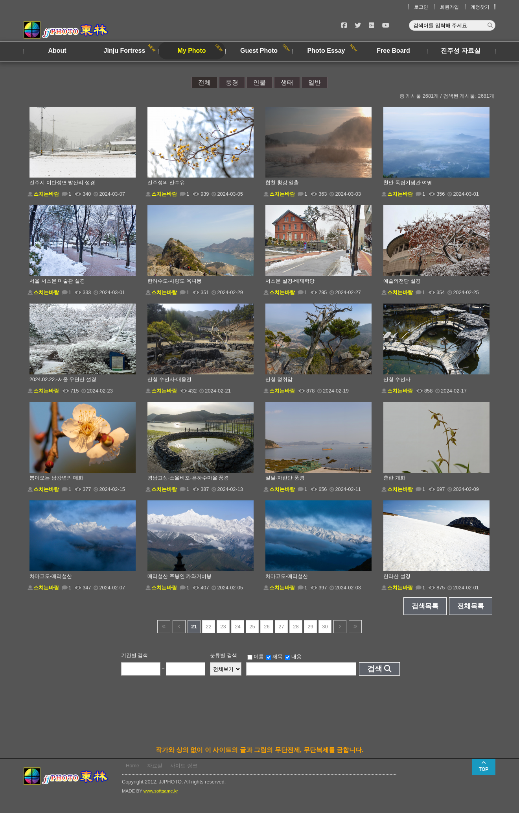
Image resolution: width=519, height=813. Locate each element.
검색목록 (425, 606)
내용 (293, 657)
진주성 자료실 (460, 50)
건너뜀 (163, 626)
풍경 (232, 82)
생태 (287, 82)
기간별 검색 (134, 655)
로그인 (421, 7)
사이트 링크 (183, 766)
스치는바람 (46, 194)
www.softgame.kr (161, 791)
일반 (314, 82)
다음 (339, 626)
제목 (274, 657)
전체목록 (470, 606)
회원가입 (449, 7)
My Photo (192, 50)
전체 (204, 82)
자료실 (154, 766)
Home (132, 766)
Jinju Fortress (124, 50)
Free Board (393, 50)
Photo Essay (326, 50)
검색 (374, 669)
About (57, 50)
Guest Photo (259, 50)
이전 (179, 626)
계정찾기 (480, 7)
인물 (259, 82)
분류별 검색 (223, 655)
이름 (255, 657)
